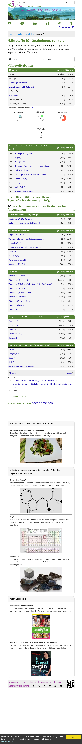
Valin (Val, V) (20, 187)
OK (73, 737)
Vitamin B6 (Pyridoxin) (18, 297)
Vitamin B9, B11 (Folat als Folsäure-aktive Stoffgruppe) (30, 284)
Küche (13, 373)
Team (24, 682)
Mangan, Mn (20, 162)
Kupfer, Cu (19, 158)
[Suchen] (41, 3)
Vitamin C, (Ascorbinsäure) (19, 301)
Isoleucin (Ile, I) (21, 170)
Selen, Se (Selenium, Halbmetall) (21, 366)
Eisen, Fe (18, 183)
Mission (32, 682)
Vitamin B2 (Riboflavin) (18, 280)
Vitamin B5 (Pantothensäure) (20, 293)
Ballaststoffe (13, 95)
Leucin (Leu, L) (21, 179)
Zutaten (12, 34)
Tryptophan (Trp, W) (23, 153)
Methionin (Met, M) (17, 264)
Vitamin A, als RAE (16, 305)
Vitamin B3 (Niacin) (17, 288)
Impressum (14, 682)
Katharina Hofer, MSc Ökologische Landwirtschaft (35, 380)
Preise (69, 373)
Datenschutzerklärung (19, 685)
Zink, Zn (12, 362)
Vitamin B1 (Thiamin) (24, 191)
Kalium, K (12, 329)
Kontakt (58, 682)
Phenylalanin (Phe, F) (17, 260)
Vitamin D (13, 309)
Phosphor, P (13, 321)
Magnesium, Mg (15, 334)
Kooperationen (45, 682)
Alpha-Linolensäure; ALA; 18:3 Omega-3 (24, 223)
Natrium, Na (14, 338)
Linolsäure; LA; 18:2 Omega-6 (20, 219)
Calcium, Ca (13, 325)
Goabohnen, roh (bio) (25, 34)
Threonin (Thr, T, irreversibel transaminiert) (32, 166)
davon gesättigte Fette (19, 83)
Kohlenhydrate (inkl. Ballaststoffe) (22, 87)
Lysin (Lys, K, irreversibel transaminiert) (31, 174)
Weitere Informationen (10, 741)
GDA (32, 108)
